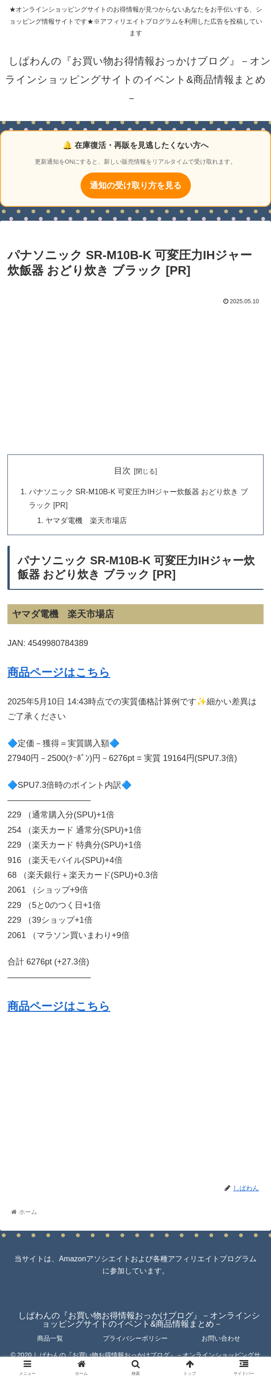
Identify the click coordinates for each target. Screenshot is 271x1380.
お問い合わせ (221, 1338)
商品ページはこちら (58, 672)
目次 (122, 470)
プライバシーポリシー (135, 1338)
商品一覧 (50, 1338)
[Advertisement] (135, 378)
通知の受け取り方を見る (136, 185)
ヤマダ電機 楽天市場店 (86, 520)
